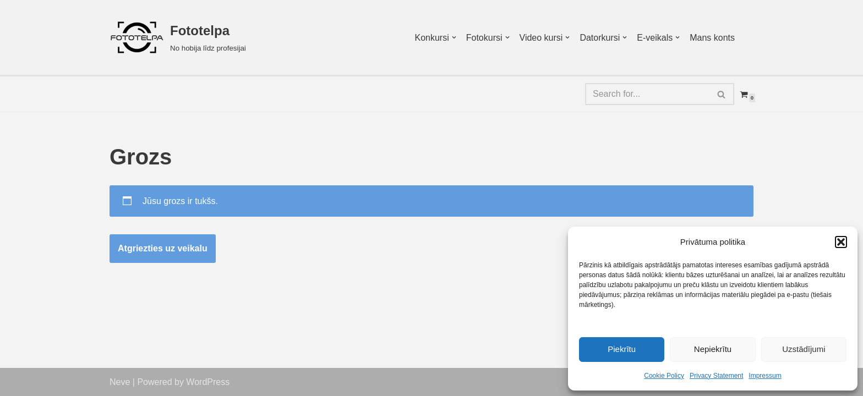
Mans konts (712, 37)
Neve (120, 382)
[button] (840, 242)
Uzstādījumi (803, 349)
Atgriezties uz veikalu (162, 248)
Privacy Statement (716, 376)
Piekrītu (622, 349)
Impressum (765, 376)
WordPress (208, 382)
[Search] (647, 94)
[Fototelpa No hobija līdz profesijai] (178, 37)
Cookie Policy (664, 376)
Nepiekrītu (712, 349)
